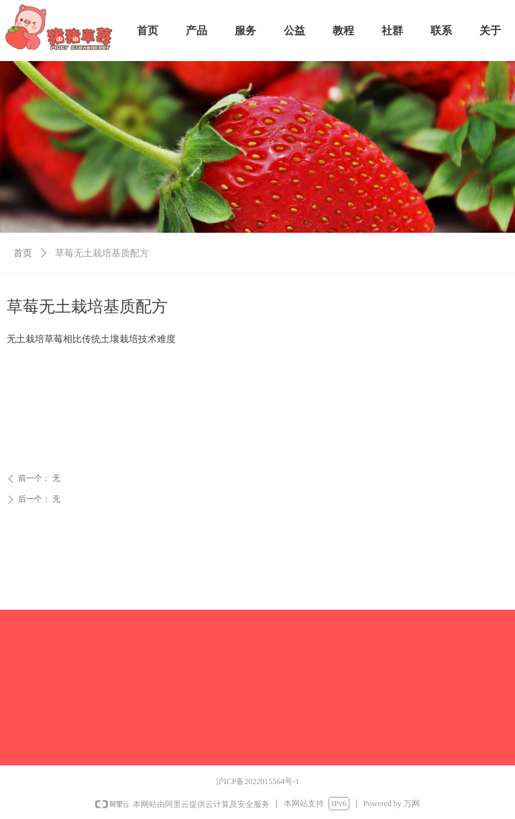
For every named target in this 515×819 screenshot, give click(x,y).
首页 (22, 253)
